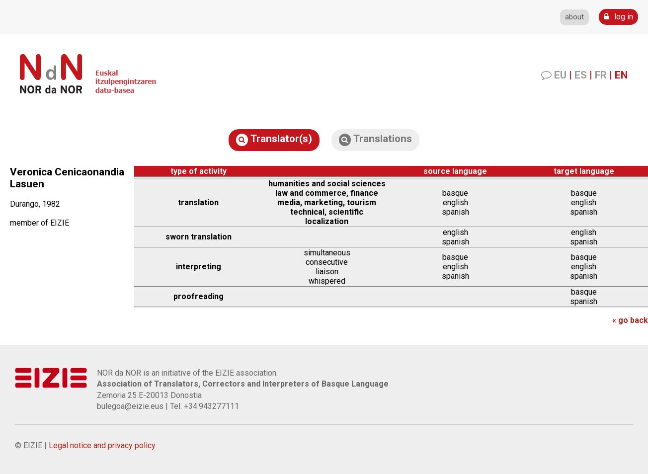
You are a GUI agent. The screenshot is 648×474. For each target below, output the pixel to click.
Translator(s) (274, 139)
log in (618, 16)
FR (601, 75)
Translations (375, 139)
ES (580, 75)
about (574, 17)
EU (560, 75)
